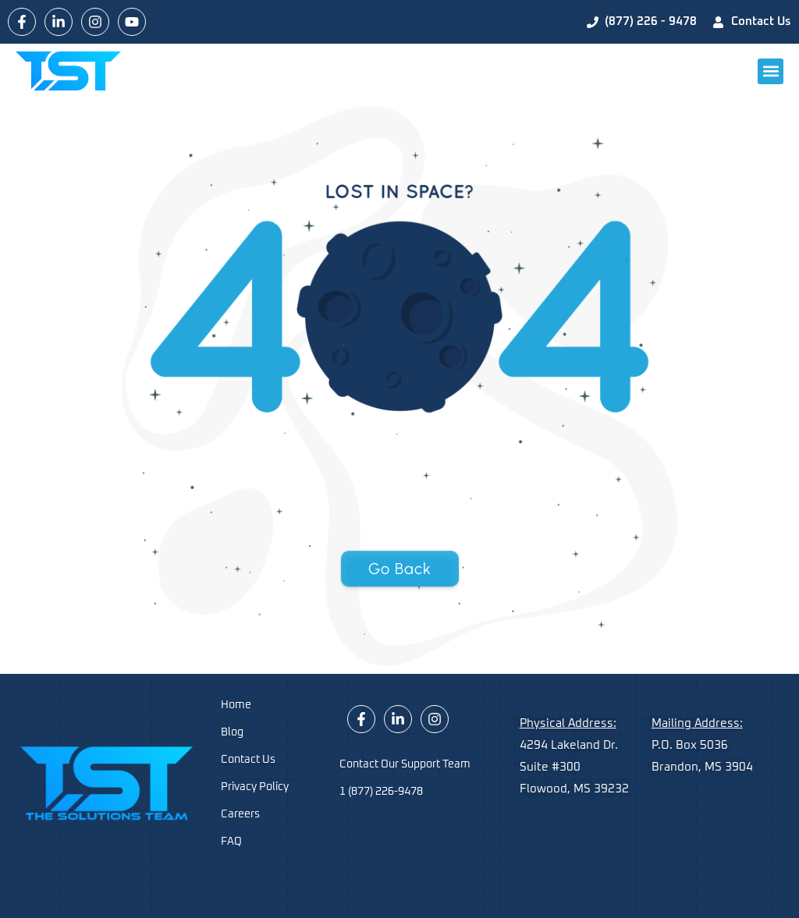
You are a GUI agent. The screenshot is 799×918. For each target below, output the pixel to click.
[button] (770, 71)
